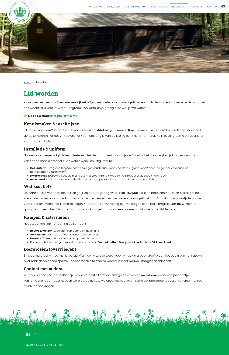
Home (27, 82)
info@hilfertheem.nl (64, 116)
